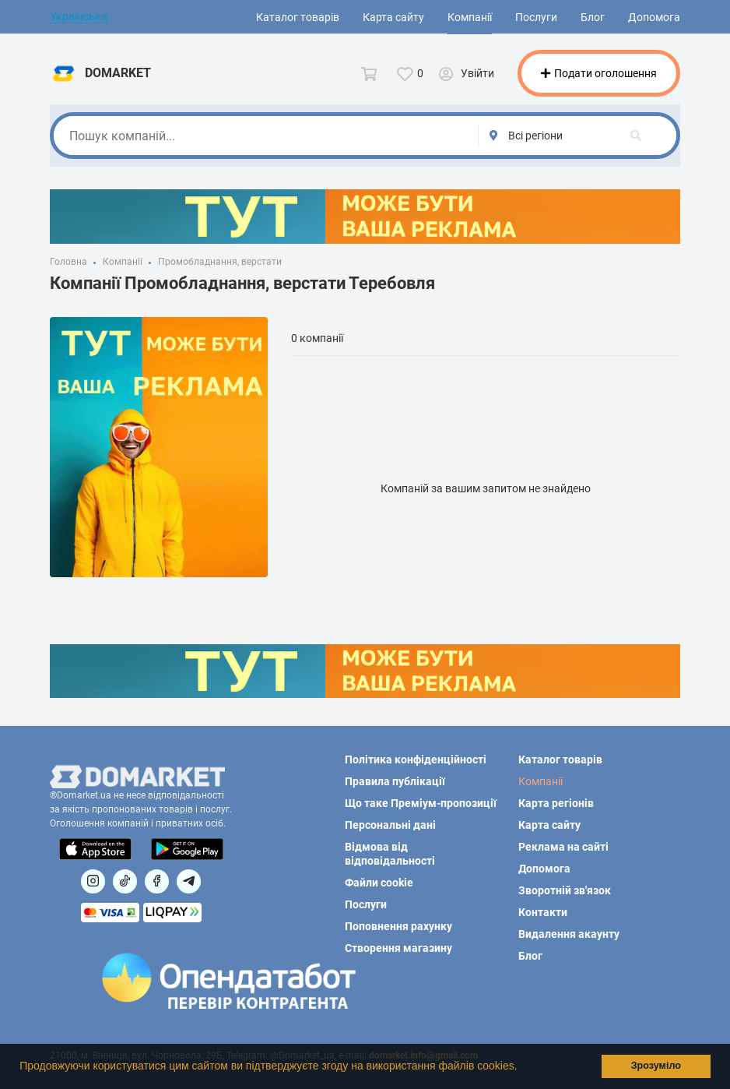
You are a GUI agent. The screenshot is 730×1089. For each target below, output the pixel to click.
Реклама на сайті (563, 847)
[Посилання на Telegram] (189, 881)
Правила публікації (395, 781)
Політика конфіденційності (415, 759)
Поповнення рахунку (398, 926)
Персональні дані (390, 825)
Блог (593, 17)
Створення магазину (398, 948)
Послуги (536, 17)
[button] (522, 1068)
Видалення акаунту (568, 934)
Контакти (542, 912)
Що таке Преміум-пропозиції (421, 803)
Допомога (654, 17)
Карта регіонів (556, 803)
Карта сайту (393, 17)
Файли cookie (379, 882)
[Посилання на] (93, 881)
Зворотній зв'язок (564, 890)
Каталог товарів (297, 17)
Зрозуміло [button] (656, 1065)
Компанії (469, 17)
